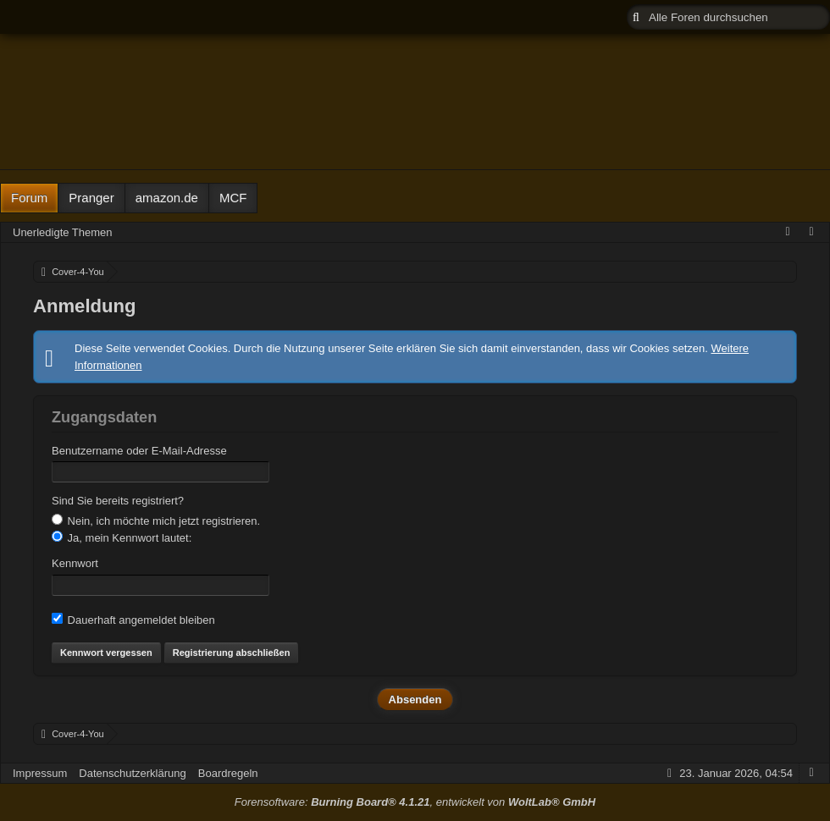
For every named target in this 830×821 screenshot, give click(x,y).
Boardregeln (228, 773)
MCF (233, 197)
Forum (29, 197)
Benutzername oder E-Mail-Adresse (139, 450)
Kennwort (75, 563)
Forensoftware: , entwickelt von (415, 802)
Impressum (40, 773)
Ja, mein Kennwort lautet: (121, 537)
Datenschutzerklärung (132, 773)
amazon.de (167, 197)
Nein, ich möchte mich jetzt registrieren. (156, 520)
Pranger (91, 197)
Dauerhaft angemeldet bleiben (133, 619)
